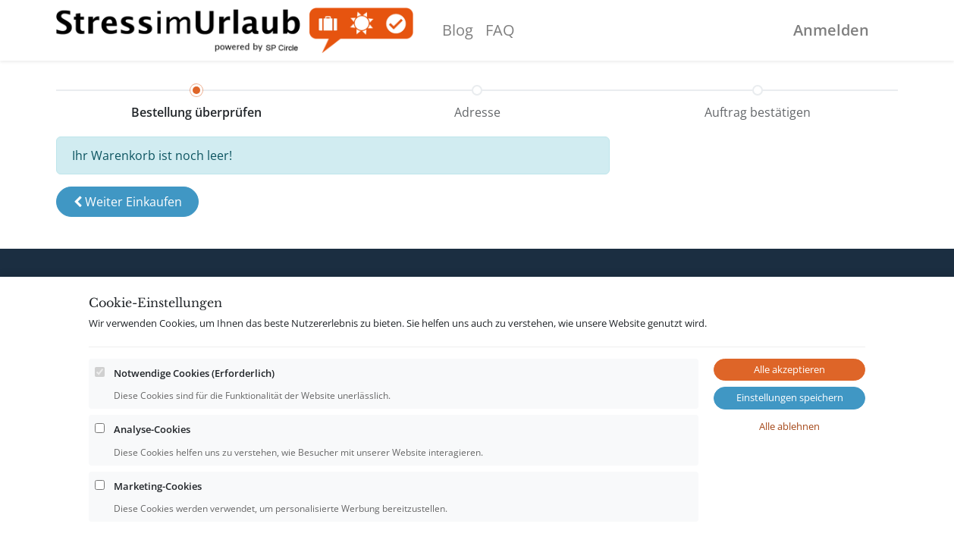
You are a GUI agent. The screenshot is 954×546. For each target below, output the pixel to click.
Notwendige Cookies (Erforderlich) (194, 433)
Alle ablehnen (789, 486)
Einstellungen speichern (789, 458)
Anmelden (831, 30)
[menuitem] (457, 30)
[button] (127, 202)
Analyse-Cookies (152, 490)
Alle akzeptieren (789, 429)
